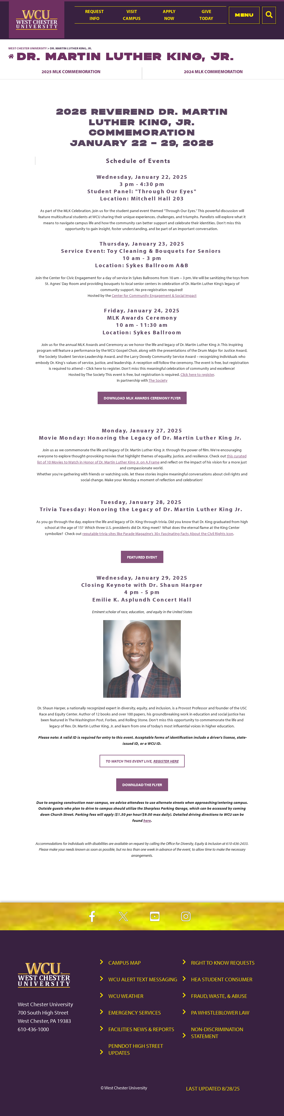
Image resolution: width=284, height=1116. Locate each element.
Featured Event (142, 557)
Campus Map (124, 962)
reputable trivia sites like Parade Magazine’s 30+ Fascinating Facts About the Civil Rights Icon (157, 533)
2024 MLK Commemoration (213, 71)
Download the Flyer (142, 784)
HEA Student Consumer (221, 979)
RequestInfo (94, 15)
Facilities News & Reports (141, 1029)
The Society (158, 380)
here (147, 820)
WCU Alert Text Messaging (142, 979)
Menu (244, 15)
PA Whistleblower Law (220, 1012)
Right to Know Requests (223, 962)
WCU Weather (125, 995)
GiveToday (206, 15)
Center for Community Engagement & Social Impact (154, 295)
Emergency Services (134, 1012)
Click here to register (197, 374)
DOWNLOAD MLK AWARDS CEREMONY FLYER (142, 398)
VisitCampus (132, 15)
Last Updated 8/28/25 (213, 1088)
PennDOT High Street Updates (135, 1049)
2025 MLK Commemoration (71, 71)
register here (166, 761)
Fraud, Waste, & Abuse (219, 995)
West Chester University (27, 48)
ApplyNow (169, 15)
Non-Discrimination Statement (217, 1032)
